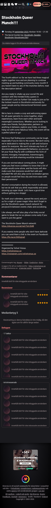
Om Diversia (34, 494)
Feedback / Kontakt (10, 497)
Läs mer (41, 491)
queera (14, 491)
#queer (19, 262)
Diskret (45, 497)
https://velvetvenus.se (11, 251)
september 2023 (21, 32)
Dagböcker (33, 262)
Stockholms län (21, 37)
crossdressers (26, 488)
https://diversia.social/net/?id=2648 (18, 226)
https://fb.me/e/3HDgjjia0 (13, 237)
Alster (41, 262)
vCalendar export (25, 268)
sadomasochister (38, 488)
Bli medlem (46, 4)
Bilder (26, 262)
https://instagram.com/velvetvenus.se (19, 254)
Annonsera (22, 497)
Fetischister (15, 488)
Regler (42, 494)
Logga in (37, 4)
